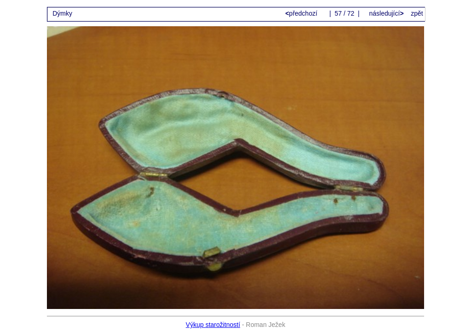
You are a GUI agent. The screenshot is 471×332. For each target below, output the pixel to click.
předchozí (302, 13)
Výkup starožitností (213, 324)
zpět (417, 13)
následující (386, 13)
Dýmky (62, 13)
